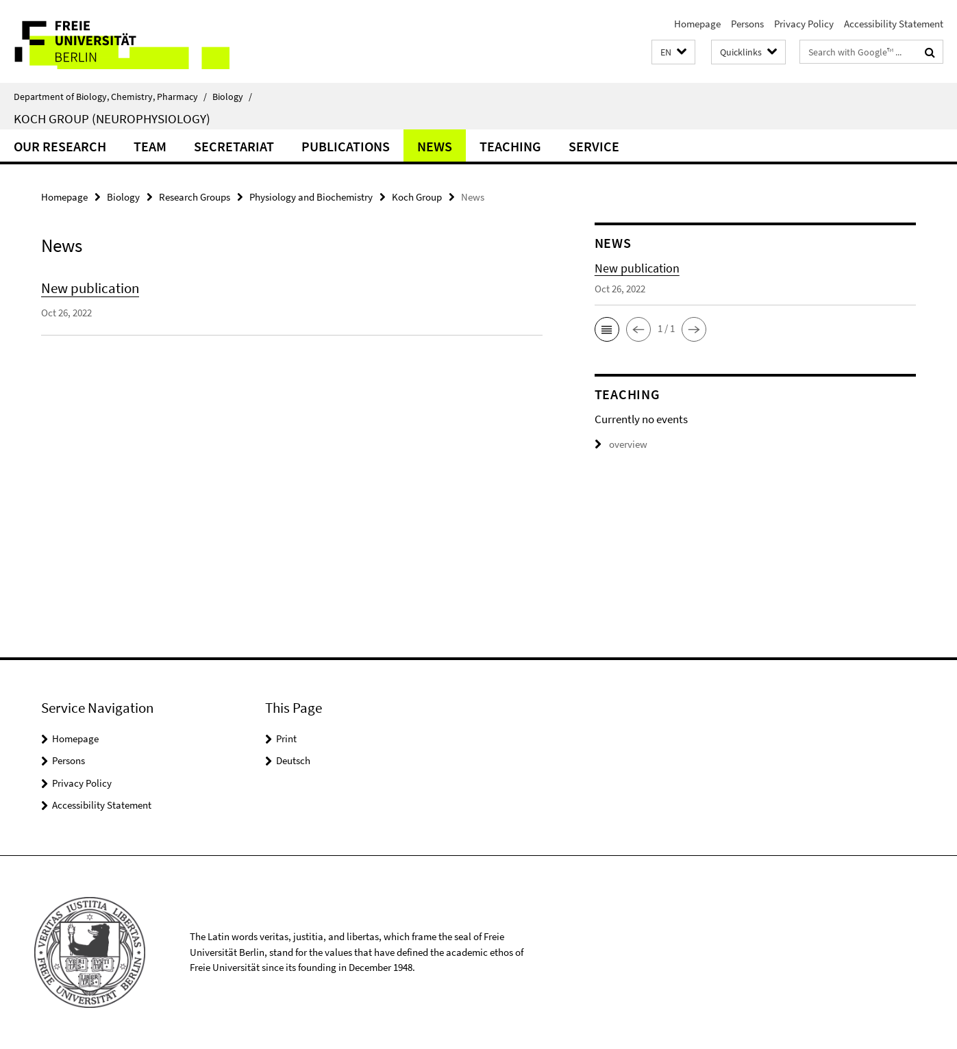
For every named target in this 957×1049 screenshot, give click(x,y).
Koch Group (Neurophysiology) (112, 118)
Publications (345, 146)
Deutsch (293, 760)
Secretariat (234, 146)
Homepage (697, 23)
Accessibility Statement (893, 23)
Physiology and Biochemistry (311, 196)
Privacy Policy (804, 23)
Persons (747, 23)
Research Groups (194, 196)
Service (594, 146)
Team (150, 146)
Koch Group (417, 196)
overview (621, 444)
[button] (673, 52)
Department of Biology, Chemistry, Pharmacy (110, 96)
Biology (232, 96)
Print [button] (286, 738)
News (434, 146)
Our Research (60, 146)
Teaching (510, 146)
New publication (90, 288)
